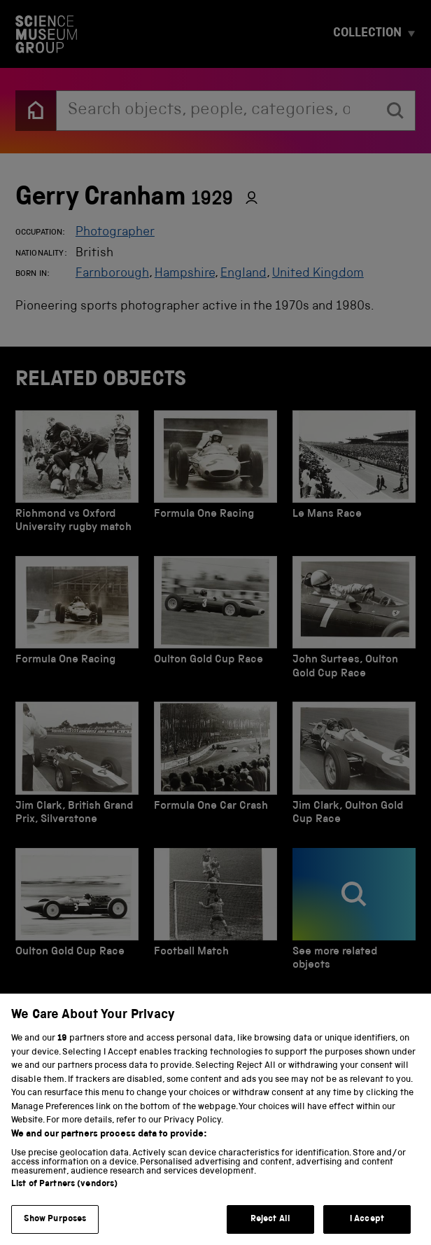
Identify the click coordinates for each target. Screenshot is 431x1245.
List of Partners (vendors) (64, 1202)
